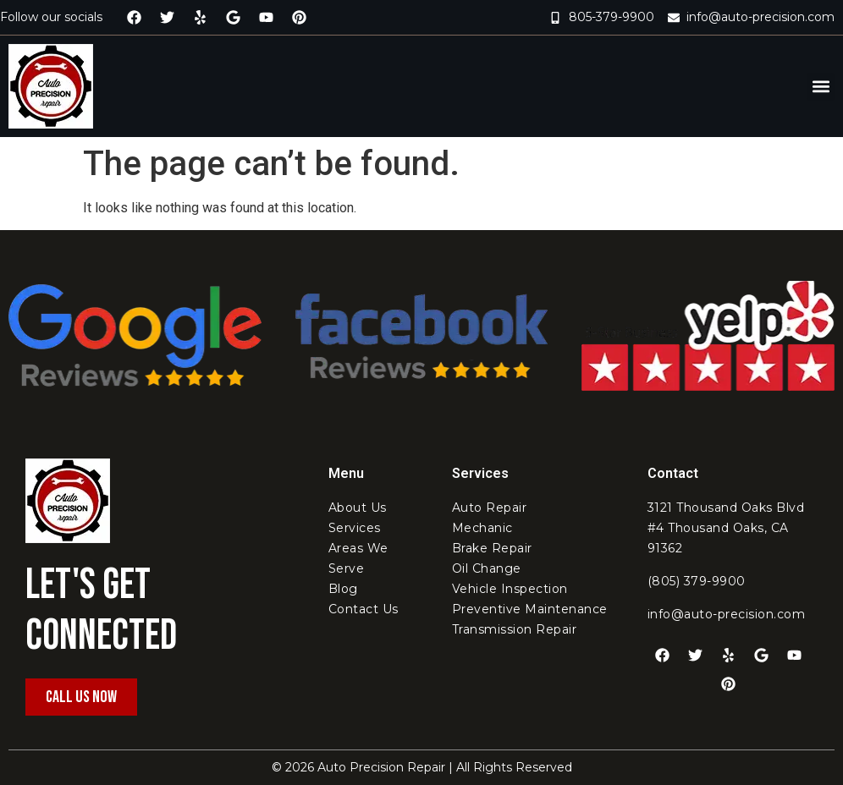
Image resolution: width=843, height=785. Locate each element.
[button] (821, 87)
